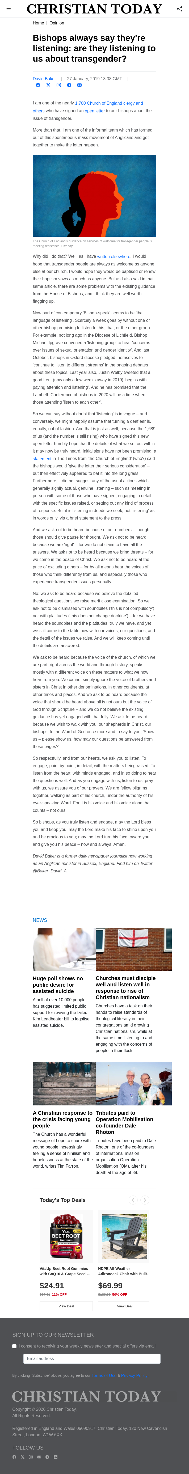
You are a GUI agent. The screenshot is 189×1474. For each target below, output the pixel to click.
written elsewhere (114, 256)
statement (42, 458)
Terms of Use (103, 1375)
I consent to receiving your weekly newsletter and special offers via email (87, 1346)
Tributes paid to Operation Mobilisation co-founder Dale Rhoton (124, 1122)
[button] (9, 9)
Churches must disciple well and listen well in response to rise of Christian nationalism (126, 987)
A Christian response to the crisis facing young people (63, 1119)
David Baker (44, 79)
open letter (95, 111)
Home (38, 23)
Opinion (56, 23)
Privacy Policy (134, 1375)
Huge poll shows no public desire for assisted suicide (58, 984)
